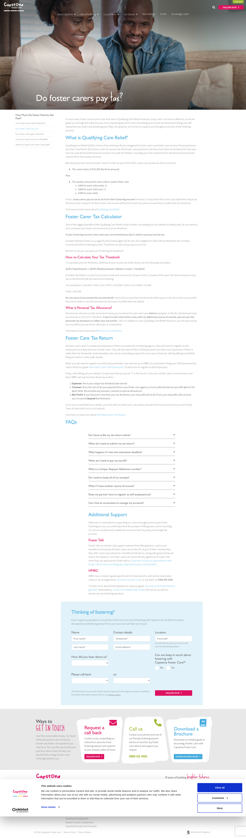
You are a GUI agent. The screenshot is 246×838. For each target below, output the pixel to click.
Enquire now (94, 756)
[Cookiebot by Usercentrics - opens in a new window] (20, 832)
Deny (220, 829)
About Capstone (66, 14)
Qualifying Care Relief (108, 209)
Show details (48, 828)
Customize (220, 819)
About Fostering (90, 14)
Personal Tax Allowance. (109, 330)
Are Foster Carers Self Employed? (106, 367)
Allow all (220, 809)
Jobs (68, 799)
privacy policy (114, 694)
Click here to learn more (129, 579)
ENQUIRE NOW (231, 7)
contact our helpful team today (129, 589)
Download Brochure (188, 756)
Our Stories (130, 14)
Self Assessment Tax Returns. (111, 414)
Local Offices (111, 14)
